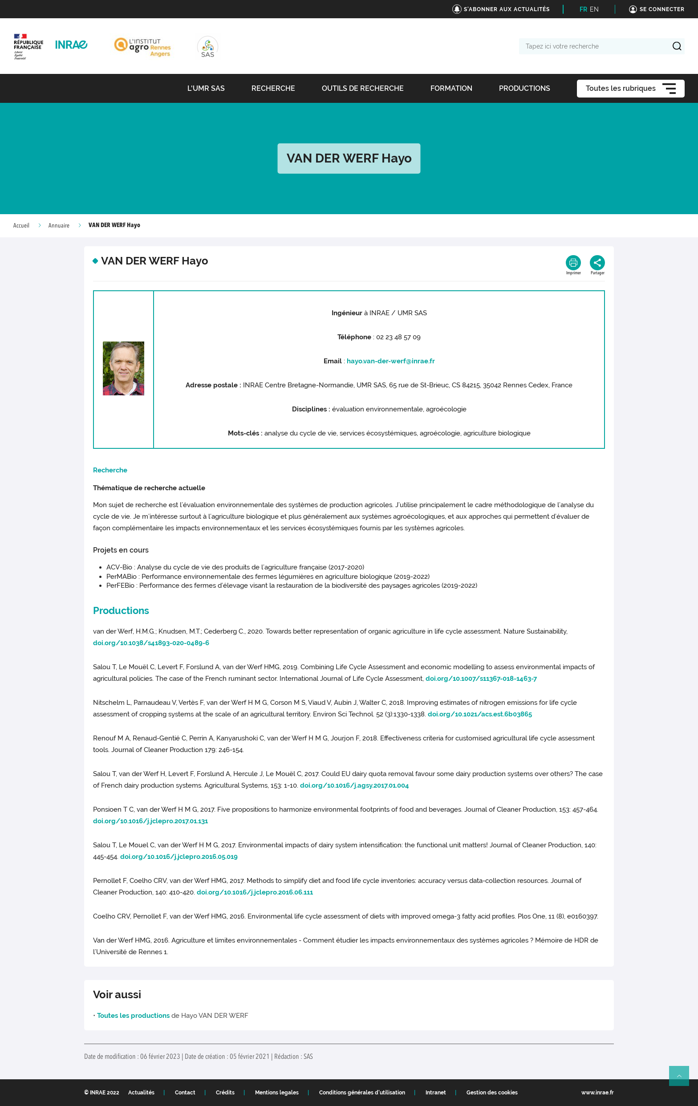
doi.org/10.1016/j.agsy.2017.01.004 (354, 785)
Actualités (141, 1093)
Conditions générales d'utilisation (362, 1093)
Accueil (21, 226)
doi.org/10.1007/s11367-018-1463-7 (481, 679)
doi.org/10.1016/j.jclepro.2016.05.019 (179, 857)
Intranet (436, 1093)
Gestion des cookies (492, 1093)
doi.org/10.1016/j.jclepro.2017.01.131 (150, 821)
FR (583, 9)
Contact (185, 1093)
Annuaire (59, 226)
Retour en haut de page (683, 1079)
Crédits (225, 1093)
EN (594, 9)
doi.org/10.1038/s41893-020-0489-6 (151, 643)
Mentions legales (277, 1093)
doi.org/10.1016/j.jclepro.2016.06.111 (255, 892)
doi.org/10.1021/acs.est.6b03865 (480, 714)
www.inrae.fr (597, 1093)
